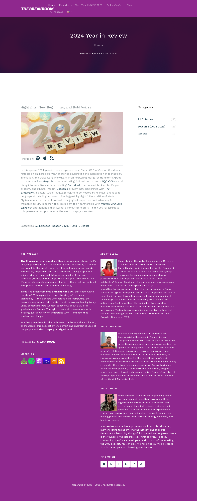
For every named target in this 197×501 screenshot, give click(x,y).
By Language (113, 5)
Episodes (64, 5)
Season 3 (62, 188)
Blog (129, 5)
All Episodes (42, 225)
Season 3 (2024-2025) (65, 225)
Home (51, 5)
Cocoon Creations (137, 271)
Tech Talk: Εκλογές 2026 (88, 5)
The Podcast (55, 12)
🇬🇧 (68, 12)
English (85, 225)
